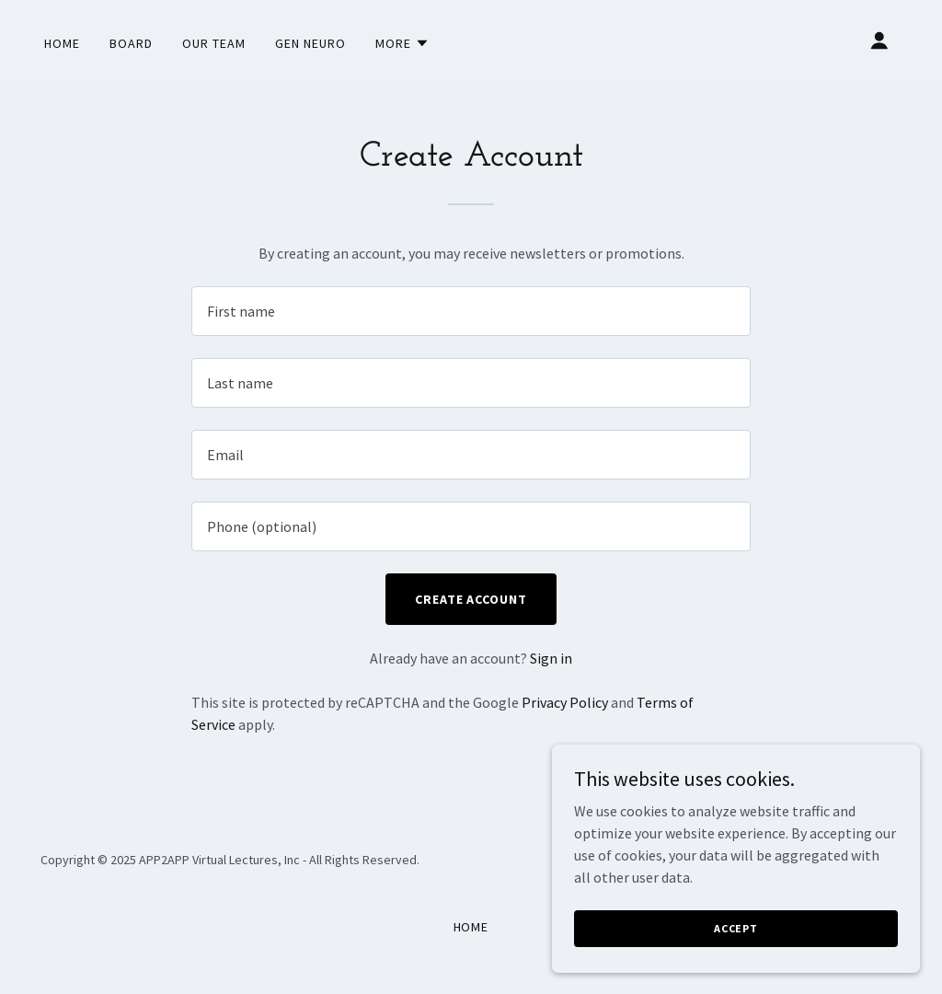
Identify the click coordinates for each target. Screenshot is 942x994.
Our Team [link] (214, 43)
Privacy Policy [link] (565, 702)
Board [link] (131, 43)
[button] (402, 43)
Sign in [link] (551, 658)
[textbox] (471, 311)
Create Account (471, 599)
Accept (736, 953)
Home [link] (62, 43)
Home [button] (471, 927)
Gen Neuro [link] (310, 43)
